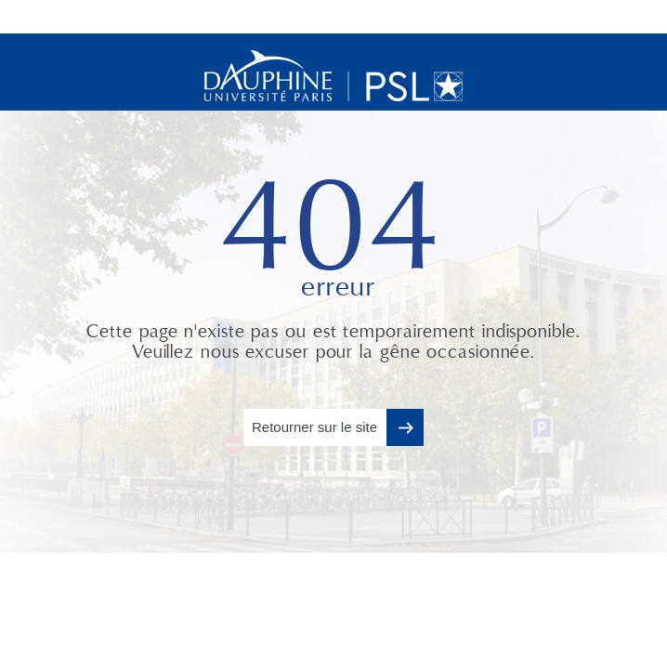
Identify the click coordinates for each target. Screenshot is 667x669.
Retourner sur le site (314, 427)
